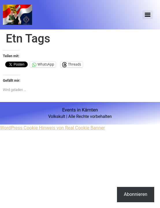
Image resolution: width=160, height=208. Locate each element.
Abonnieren (135, 194)
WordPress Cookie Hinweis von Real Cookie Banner (52, 128)
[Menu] (147, 14)
